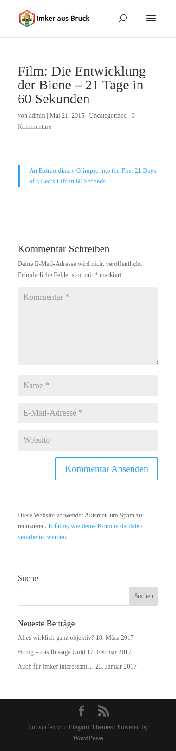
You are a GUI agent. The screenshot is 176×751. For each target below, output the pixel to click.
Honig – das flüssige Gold (51, 652)
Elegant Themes (90, 727)
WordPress (88, 738)
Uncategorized (108, 115)
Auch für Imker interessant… (56, 666)
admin (37, 115)
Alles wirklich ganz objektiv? (56, 637)
